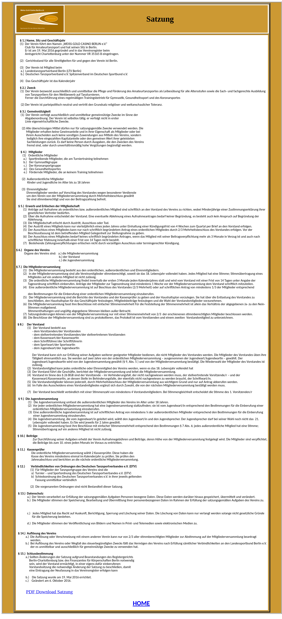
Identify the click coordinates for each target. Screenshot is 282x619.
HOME (141, 603)
